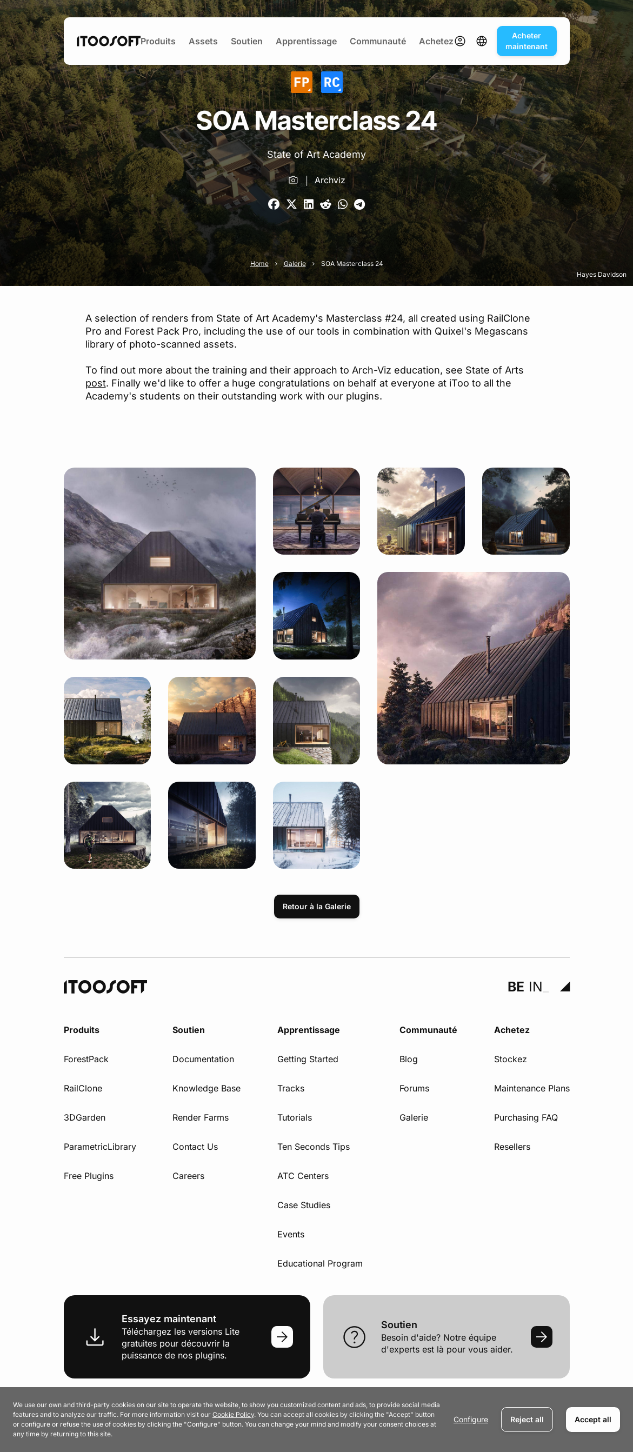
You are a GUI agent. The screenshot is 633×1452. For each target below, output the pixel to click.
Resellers (512, 1146)
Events (290, 1234)
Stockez (510, 1059)
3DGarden (84, 1117)
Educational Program (320, 1263)
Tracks (290, 1088)
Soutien (247, 41)
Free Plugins (89, 1175)
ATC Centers (303, 1175)
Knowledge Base (206, 1088)
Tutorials (294, 1117)
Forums (414, 1088)
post (95, 383)
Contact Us (195, 1146)
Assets (203, 41)
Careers (188, 1175)
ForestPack (86, 1059)
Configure (471, 1419)
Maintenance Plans (532, 1088)
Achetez (436, 41)
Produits (158, 41)
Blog (408, 1059)
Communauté (378, 41)
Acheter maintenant (526, 41)
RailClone (83, 1088)
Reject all (527, 1419)
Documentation (203, 1059)
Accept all (593, 1419)
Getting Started (307, 1059)
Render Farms (200, 1117)
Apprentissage (306, 41)
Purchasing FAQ (526, 1117)
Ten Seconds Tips (313, 1146)
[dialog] (316, 1419)
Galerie (295, 263)
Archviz (330, 180)
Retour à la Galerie (317, 906)
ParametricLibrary (100, 1146)
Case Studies (303, 1205)
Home (259, 263)
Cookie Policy (233, 1414)
